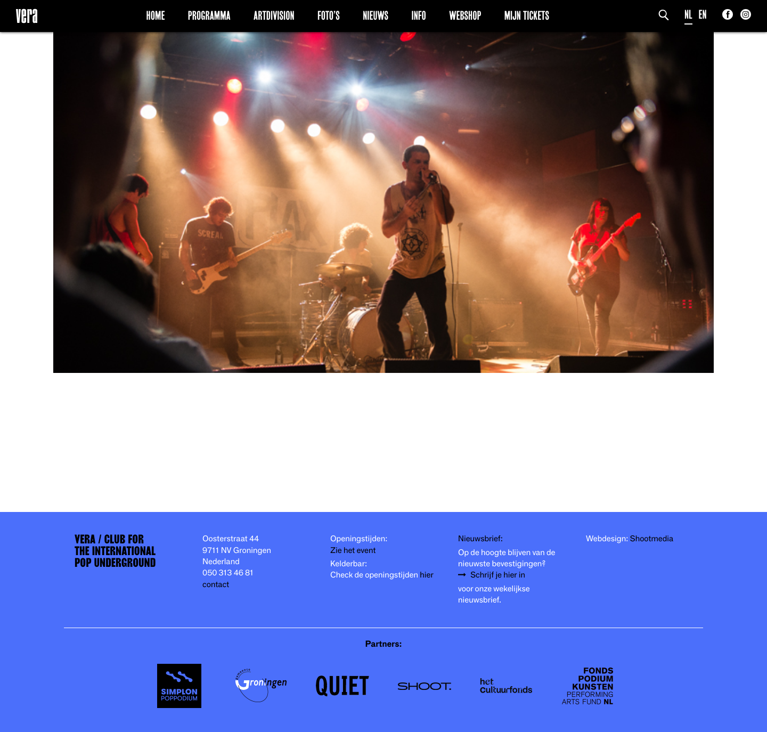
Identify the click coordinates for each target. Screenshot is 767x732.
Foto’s (328, 15)
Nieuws (375, 15)
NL (688, 14)
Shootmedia (652, 538)
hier (426, 575)
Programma (209, 15)
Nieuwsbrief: (480, 538)
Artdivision (274, 15)
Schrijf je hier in (497, 575)
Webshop (465, 15)
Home (155, 15)
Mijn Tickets (526, 15)
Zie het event (353, 550)
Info (418, 15)
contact (215, 584)
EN (703, 14)
